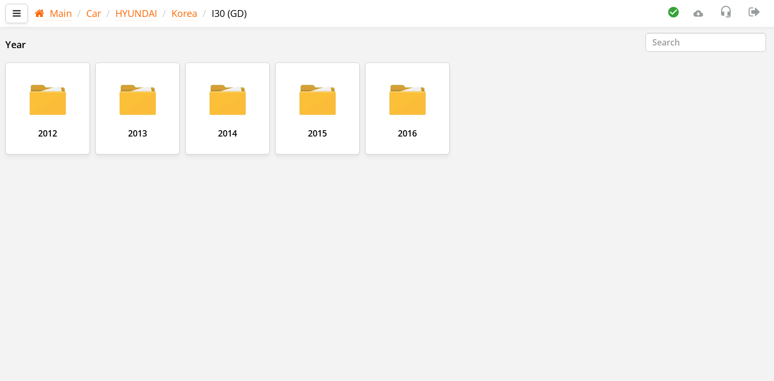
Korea (184, 13)
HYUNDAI (136, 13)
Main (53, 13)
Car (93, 13)
